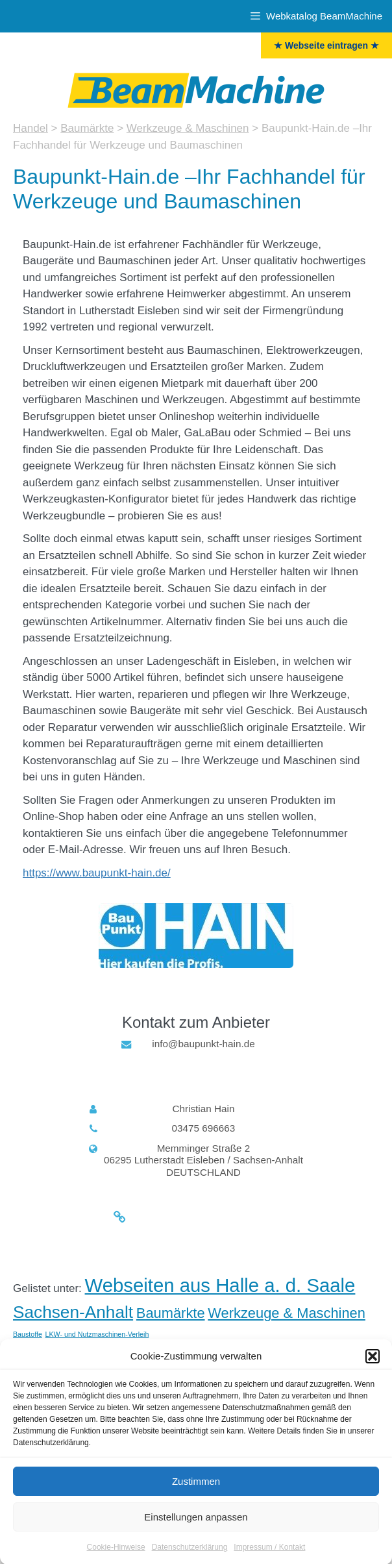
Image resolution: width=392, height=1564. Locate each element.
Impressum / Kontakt (269, 1556)
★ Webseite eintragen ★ (326, 45)
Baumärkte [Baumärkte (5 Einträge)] (170, 1313)
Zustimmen (196, 1490)
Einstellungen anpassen (195, 1526)
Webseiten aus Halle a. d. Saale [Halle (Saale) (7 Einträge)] (220, 1285)
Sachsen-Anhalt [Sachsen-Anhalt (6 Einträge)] (73, 1312)
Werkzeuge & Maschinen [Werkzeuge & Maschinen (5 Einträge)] (286, 1313)
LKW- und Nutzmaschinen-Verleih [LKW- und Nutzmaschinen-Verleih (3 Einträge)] (97, 1334)
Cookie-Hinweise (116, 1556)
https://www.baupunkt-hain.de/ (97, 873)
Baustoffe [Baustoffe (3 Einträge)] (27, 1334)
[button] (372, 1365)
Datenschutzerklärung (190, 1556)
